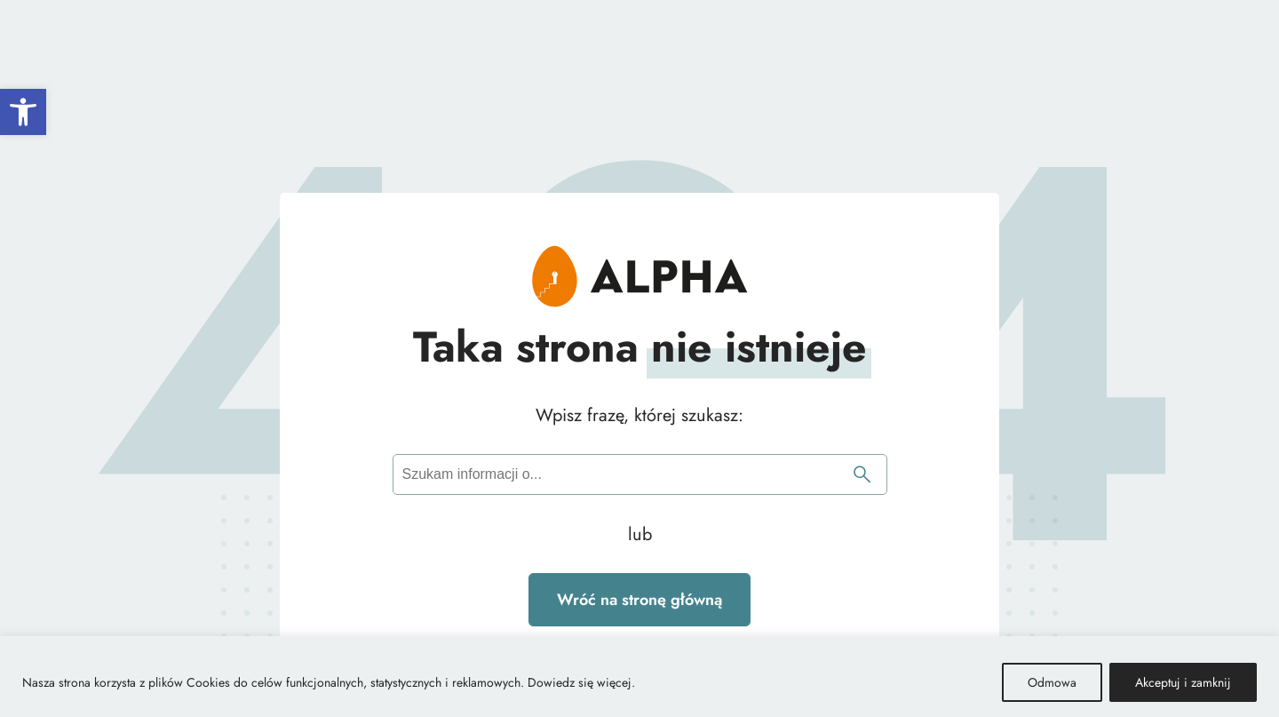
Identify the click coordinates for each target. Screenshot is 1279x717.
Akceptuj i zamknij (1183, 682)
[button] (23, 112)
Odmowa (1052, 682)
